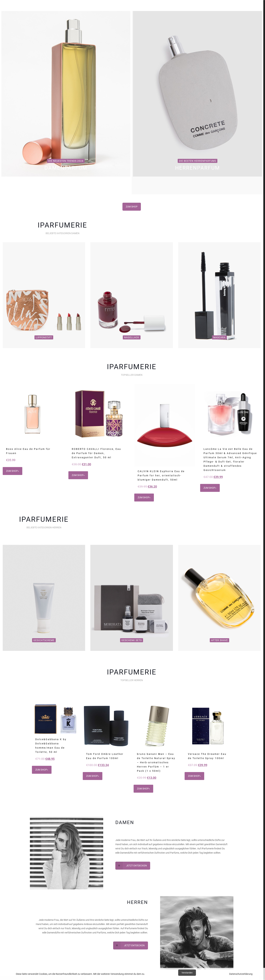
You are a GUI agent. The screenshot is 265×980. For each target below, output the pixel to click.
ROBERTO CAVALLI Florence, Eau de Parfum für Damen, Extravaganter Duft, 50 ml (96, 453)
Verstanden (187, 972)
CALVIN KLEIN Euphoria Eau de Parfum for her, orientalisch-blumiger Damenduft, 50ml (161, 475)
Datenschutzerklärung (241, 974)
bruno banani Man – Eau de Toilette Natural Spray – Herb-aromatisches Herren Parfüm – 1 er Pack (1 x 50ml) (156, 762)
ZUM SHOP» (12, 471)
